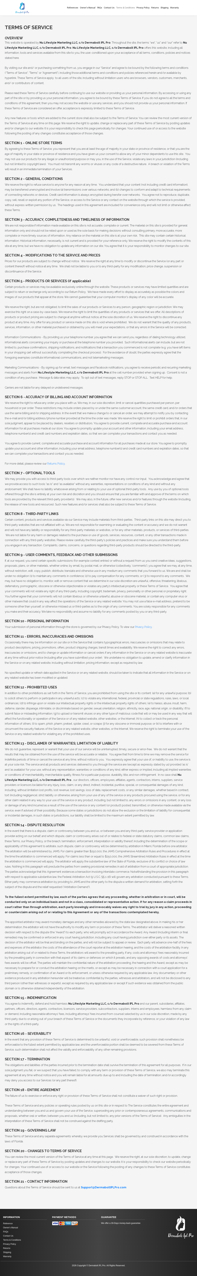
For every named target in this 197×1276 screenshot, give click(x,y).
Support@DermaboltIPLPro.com (103, 1187)
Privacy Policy (143, 8)
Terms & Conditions (125, 8)
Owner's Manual (87, 8)
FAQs (99, 8)
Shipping (164, 8)
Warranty (174, 8)
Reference (8, 1223)
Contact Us (109, 8)
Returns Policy (56, 463)
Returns (155, 8)
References (72, 8)
